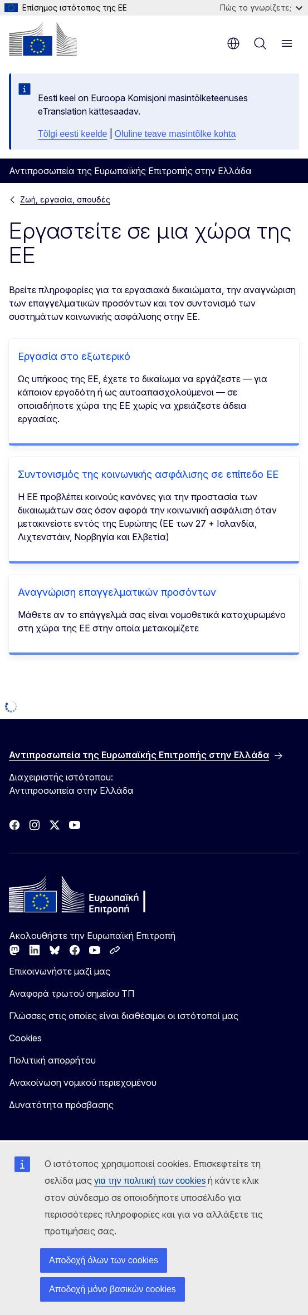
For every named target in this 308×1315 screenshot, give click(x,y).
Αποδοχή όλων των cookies (103, 1260)
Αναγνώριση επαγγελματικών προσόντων (117, 592)
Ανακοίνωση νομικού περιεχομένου (83, 1082)
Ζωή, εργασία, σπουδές (65, 199)
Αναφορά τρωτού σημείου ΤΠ (71, 993)
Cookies (25, 1038)
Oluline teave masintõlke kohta (175, 134)
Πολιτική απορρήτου (52, 1060)
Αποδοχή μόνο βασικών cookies (112, 1289)
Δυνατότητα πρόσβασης (61, 1104)
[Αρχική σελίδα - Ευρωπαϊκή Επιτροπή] (43, 39)
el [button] (233, 43)
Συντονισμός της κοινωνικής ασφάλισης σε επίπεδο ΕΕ (148, 474)
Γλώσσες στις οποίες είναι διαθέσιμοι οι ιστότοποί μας (123, 1015)
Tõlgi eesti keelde (72, 134)
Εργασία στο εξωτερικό (74, 356)
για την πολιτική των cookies (150, 1180)
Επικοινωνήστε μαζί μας (59, 971)
